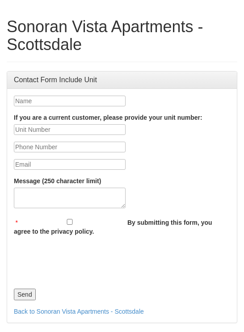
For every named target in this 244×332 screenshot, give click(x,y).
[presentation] (82, 260)
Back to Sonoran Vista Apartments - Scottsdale (79, 311)
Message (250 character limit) (57, 181)
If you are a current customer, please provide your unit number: (108, 117)
